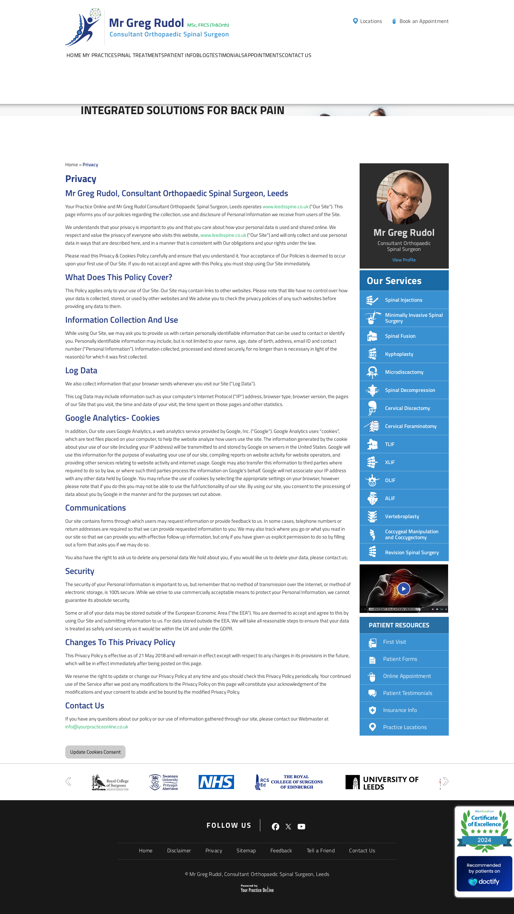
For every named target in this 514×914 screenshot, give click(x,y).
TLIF (389, 444)
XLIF (390, 462)
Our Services (394, 280)
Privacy (214, 850)
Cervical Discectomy (407, 408)
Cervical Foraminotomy (411, 426)
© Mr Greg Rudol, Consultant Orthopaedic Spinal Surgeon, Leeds (257, 874)
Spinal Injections (404, 300)
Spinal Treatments (139, 55)
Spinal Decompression (410, 390)
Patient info (180, 55)
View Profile (404, 259)
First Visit (394, 642)
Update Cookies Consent (95, 752)
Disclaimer (179, 850)
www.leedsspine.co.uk (285, 206)
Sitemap (246, 850)
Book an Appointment (424, 21)
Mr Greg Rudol (404, 232)
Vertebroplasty (402, 516)
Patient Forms (400, 659)
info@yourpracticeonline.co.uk (96, 726)
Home (74, 55)
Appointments (263, 55)
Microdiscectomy (404, 372)
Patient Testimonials (407, 693)
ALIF (390, 498)
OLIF (390, 480)
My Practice (98, 55)
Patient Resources (399, 625)
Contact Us (296, 55)
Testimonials (226, 55)
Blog (202, 55)
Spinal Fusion (400, 336)
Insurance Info (400, 710)
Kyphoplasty (399, 354)
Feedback (281, 850)
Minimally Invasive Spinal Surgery (414, 318)
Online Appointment (407, 676)
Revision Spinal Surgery (412, 552)
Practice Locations (405, 727)
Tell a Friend (321, 850)
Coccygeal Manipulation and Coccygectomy (412, 534)
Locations (371, 21)
